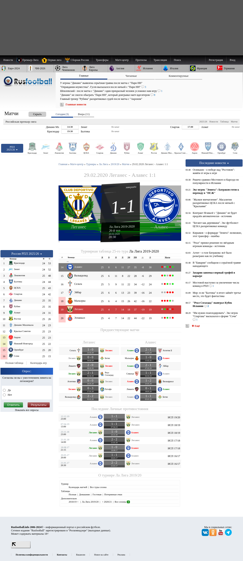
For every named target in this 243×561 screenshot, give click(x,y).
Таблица (224, 121)
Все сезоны (122, 501)
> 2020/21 (106, 501)
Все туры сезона (98, 487)
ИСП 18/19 (174, 425)
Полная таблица (14, 362)
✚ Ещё (195, 326)
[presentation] (33, 113)
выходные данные (99, 530)
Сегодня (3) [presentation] (62, 114)
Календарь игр (38, 362)
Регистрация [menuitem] (216, 60)
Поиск (177, 60)
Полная (72, 494)
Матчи (234, 121)
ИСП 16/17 (174, 456)
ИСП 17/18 (174, 440)
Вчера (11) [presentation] (84, 114)
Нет (9, 394)
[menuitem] (78, 60)
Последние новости (214, 163)
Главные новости (76, 104)
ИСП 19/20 (174, 417)
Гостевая (97, 494)
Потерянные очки (113, 494)
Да (9, 390)
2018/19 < (74, 501)
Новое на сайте (101, 554)
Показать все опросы (27, 410)
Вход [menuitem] (232, 60)
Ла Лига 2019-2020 (122, 226)
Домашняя (84, 494)
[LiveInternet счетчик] (20, 547)
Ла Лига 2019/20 (128, 475)
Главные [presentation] (84, 75)
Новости (213, 121)
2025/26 (203, 121)
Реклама (121, 554)
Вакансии (80, 554)
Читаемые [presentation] (131, 75)
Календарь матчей (78, 487)
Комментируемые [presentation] (179, 75)
